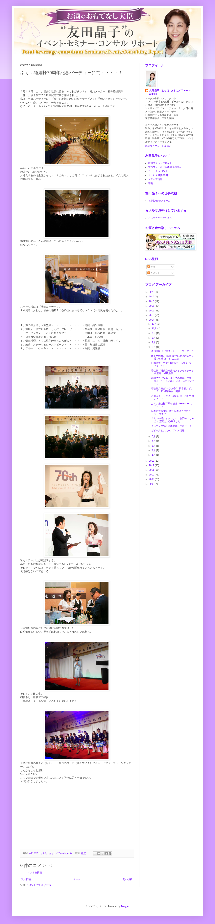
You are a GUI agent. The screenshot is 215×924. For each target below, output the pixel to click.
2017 (152, 305)
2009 (152, 479)
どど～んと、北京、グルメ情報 (167, 430)
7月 (154, 342)
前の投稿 (127, 879)
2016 (152, 310)
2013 (152, 460)
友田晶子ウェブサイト (160, 163)
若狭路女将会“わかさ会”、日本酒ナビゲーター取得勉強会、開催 (172, 390)
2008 (152, 484)
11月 (154, 328)
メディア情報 (155, 179)
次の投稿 (26, 879)
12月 (154, 324)
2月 (154, 450)
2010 (152, 474)
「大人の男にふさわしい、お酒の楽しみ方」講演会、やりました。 (172, 420)
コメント (153, 273)
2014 (152, 319)
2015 (152, 315)
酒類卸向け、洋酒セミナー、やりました (172, 351)
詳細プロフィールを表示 (158, 146)
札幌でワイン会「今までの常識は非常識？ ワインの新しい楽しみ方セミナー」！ (173, 381)
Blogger (125, 906)
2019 (152, 296)
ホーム (76, 879)
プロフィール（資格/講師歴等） (165, 167)
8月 (154, 337)
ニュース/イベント (158, 171)
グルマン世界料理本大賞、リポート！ (171, 426)
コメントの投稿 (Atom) (38, 885)
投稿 (151, 266)
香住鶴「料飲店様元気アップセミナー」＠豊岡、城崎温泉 (172, 372)
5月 (154, 436)
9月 (154, 333)
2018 (152, 301)
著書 (150, 183)
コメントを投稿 (33, 872)
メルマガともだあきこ (160, 218)
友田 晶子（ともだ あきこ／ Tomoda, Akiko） (170, 92)
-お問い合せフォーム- (159, 200)
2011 (152, 470)
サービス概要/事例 (158, 175)
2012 (152, 465)
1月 (154, 454)
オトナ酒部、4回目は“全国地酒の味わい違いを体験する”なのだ (172, 357)
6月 (154, 347)
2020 (152, 292)
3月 (154, 445)
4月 (154, 441)
